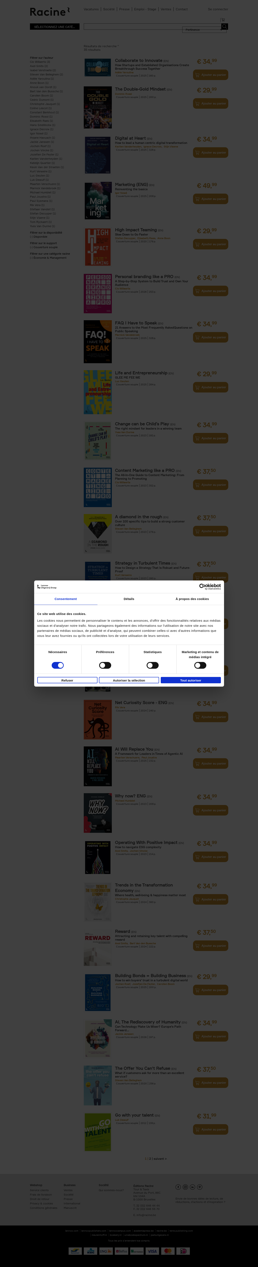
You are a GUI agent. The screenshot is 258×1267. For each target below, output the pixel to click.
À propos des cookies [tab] (192, 599)
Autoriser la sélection (129, 680)
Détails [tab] (129, 599)
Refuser (67, 680)
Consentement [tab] (66, 599)
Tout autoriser (190, 680)
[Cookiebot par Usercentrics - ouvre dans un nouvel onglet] (202, 587)
